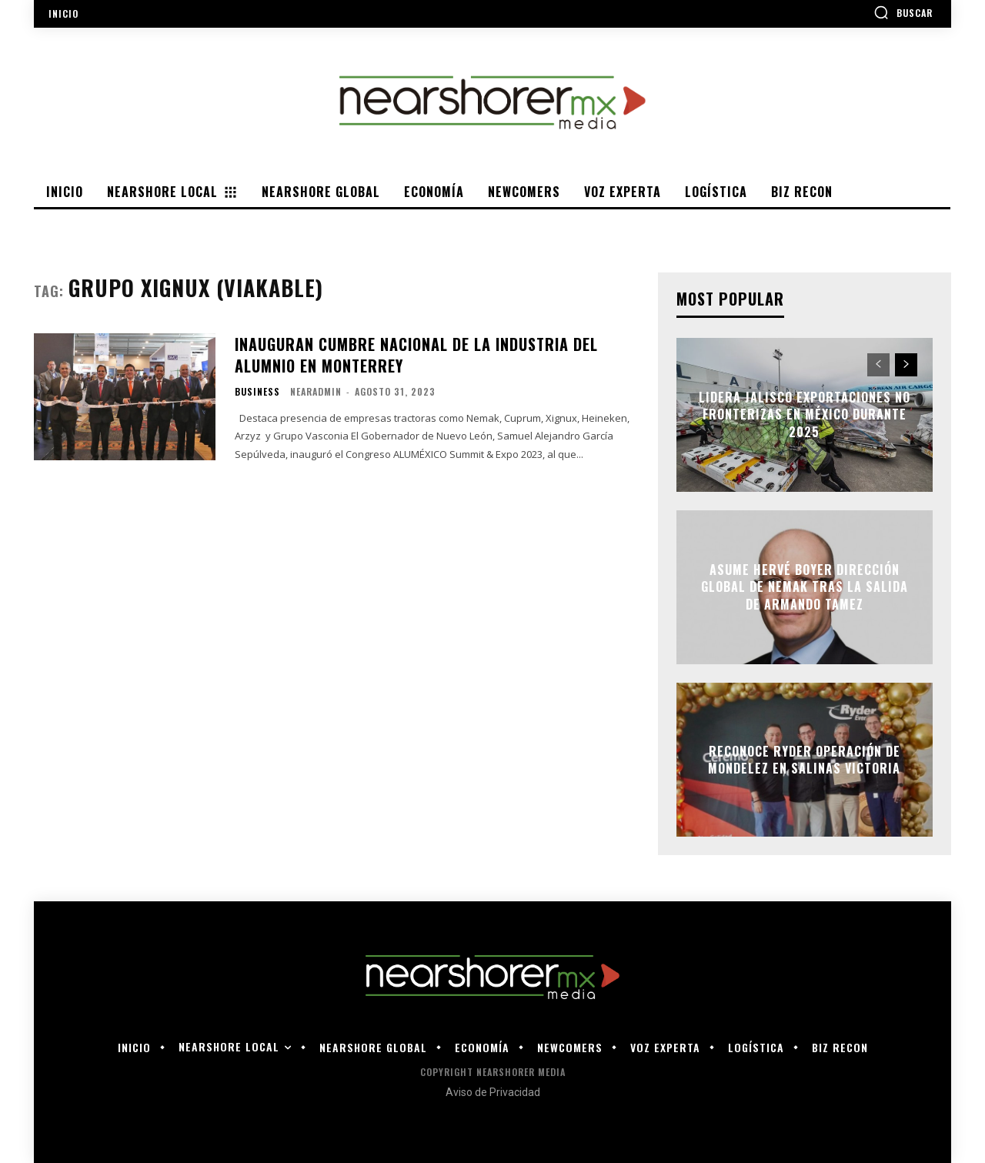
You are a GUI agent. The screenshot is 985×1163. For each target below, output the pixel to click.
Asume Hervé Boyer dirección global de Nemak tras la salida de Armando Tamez (804, 586)
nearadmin (316, 391)
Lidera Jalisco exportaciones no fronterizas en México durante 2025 (804, 414)
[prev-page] (878, 364)
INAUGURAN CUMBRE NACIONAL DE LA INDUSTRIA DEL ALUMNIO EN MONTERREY (416, 355)
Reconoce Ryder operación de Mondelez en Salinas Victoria (804, 759)
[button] (903, 12)
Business (257, 391)
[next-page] (906, 364)
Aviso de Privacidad (493, 1092)
